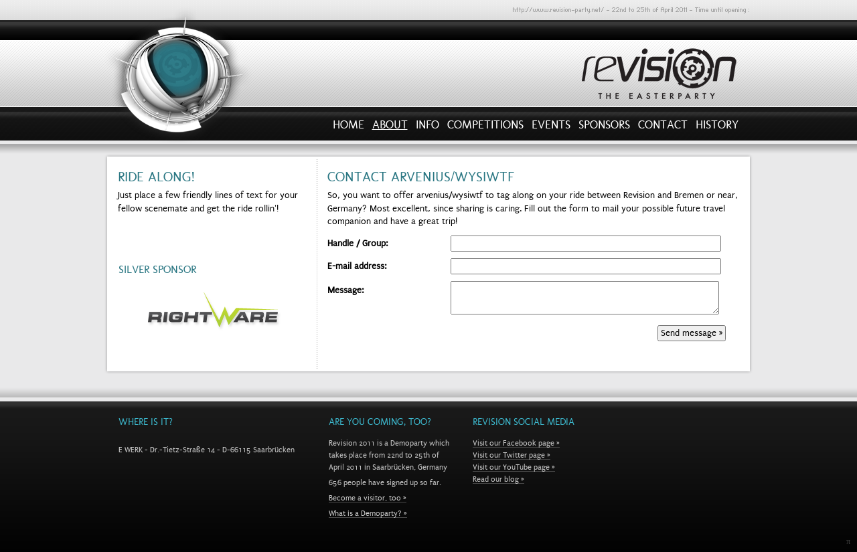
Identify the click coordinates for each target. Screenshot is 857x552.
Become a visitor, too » (367, 498)
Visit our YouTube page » (514, 467)
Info (427, 128)
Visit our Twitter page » (511, 455)
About (390, 128)
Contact (663, 128)
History (717, 128)
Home (348, 128)
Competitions (485, 128)
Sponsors (604, 128)
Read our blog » (498, 479)
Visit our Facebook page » (516, 443)
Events (551, 128)
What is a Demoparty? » (368, 513)
